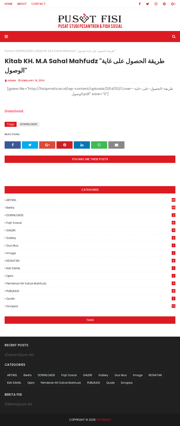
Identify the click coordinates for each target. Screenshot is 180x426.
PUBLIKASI (90, 291)
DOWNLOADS (24, 51)
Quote (90, 299)
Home (8, 4)
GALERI (90, 230)
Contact (38, 4)
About (22, 4)
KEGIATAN (90, 261)
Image (90, 253)
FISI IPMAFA (103, 420)
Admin (11, 80)
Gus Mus (90, 245)
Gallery (90, 238)
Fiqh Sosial (90, 223)
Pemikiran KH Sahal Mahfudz (90, 283)
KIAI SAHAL (90, 268)
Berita (90, 208)
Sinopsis (90, 306)
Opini (90, 276)
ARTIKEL (90, 200)
